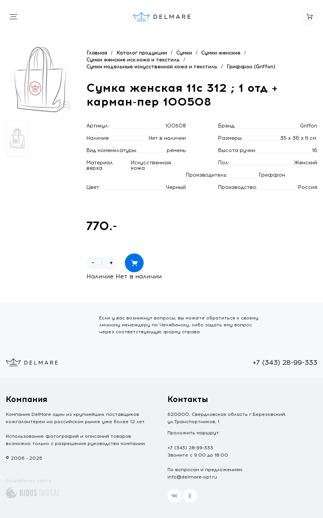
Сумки (184, 53)
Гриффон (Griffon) (251, 67)
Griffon (308, 126)
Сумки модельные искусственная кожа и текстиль (151, 67)
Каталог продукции (141, 53)
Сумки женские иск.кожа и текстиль (133, 60)
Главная (96, 53)
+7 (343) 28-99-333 (284, 362)
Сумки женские (220, 53)
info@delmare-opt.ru (192, 477)
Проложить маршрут (193, 432)
